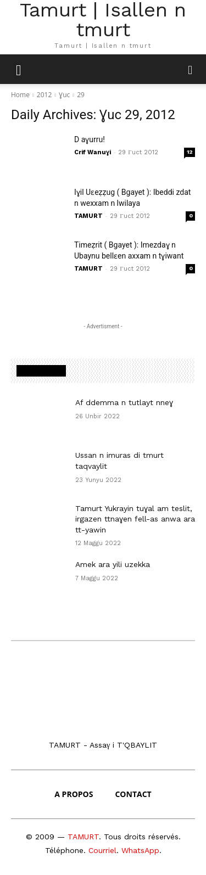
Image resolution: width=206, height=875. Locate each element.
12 (190, 152)
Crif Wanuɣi (92, 152)
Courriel (102, 850)
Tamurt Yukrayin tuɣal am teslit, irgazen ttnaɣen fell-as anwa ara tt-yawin (135, 519)
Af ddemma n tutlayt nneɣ (124, 402)
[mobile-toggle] (18, 69)
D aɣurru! (89, 139)
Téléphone (64, 850)
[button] (190, 69)
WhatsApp (140, 850)
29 (81, 94)
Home (20, 94)
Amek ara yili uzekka (112, 564)
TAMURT (88, 216)
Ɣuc (64, 94)
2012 (44, 94)
